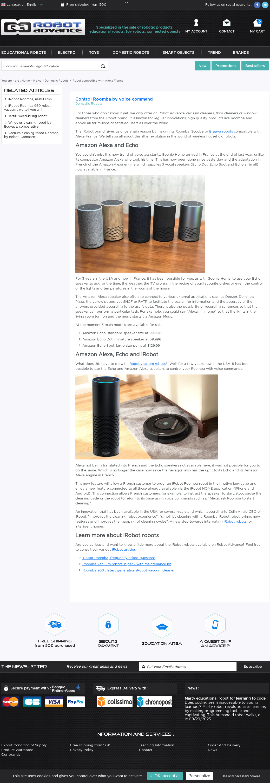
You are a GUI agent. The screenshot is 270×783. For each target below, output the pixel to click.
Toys (94, 52)
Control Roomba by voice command (114, 99)
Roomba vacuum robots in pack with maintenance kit (126, 564)
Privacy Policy (82, 750)
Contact (227, 31)
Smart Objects (178, 52)
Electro (67, 52)
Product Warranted (17, 750)
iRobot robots (235, 521)
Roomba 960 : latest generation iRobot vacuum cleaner (128, 570)
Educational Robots (23, 52)
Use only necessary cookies (241, 776)
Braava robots (221, 131)
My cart (257, 26)
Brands (241, 52)
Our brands (10, 754)
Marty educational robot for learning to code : (226, 698)
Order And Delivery (224, 745)
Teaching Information (156, 745)
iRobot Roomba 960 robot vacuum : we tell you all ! (27, 107)
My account (196, 31)
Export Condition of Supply (24, 745)
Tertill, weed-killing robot (25, 116)
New (203, 66)
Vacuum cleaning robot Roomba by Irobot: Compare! (31, 135)
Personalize (199, 776)
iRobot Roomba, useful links (28, 99)
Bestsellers (255, 66)
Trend (214, 52)
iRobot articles (124, 549)
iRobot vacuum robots (147, 364)
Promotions (225, 66)
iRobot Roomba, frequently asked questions (118, 558)
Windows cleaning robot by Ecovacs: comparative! (27, 124)
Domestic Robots (131, 52)
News (37, 80)
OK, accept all (165, 776)
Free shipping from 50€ (86, 4)
